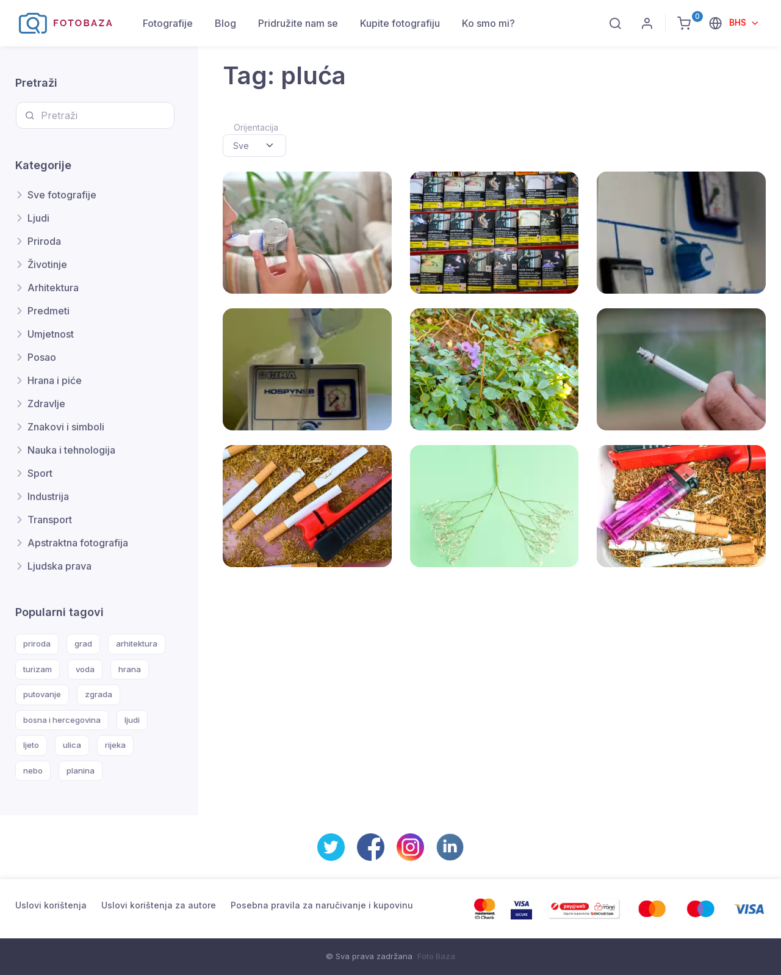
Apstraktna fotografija (77, 543)
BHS (739, 22)
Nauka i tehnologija (71, 450)
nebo (33, 770)
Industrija (48, 496)
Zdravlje (46, 403)
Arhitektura (53, 287)
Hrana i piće (54, 380)
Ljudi (38, 218)
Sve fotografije (61, 195)
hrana (129, 669)
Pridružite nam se (298, 23)
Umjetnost (50, 334)
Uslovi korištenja (51, 905)
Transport (49, 519)
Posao (41, 357)
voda (85, 669)
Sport (39, 473)
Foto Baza (436, 956)
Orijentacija (256, 127)
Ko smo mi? (488, 23)
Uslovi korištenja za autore (158, 905)
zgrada (98, 694)
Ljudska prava (59, 566)
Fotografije (168, 23)
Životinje (47, 264)
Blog (225, 23)
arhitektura (136, 643)
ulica (72, 745)
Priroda (44, 241)
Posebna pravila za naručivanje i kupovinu (322, 905)
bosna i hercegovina (62, 720)
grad (83, 643)
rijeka (115, 745)
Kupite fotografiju (400, 23)
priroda (37, 643)
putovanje (42, 694)
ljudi (132, 720)
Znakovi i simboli (65, 427)
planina (81, 770)
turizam (37, 669)
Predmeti (48, 311)
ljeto (31, 745)
